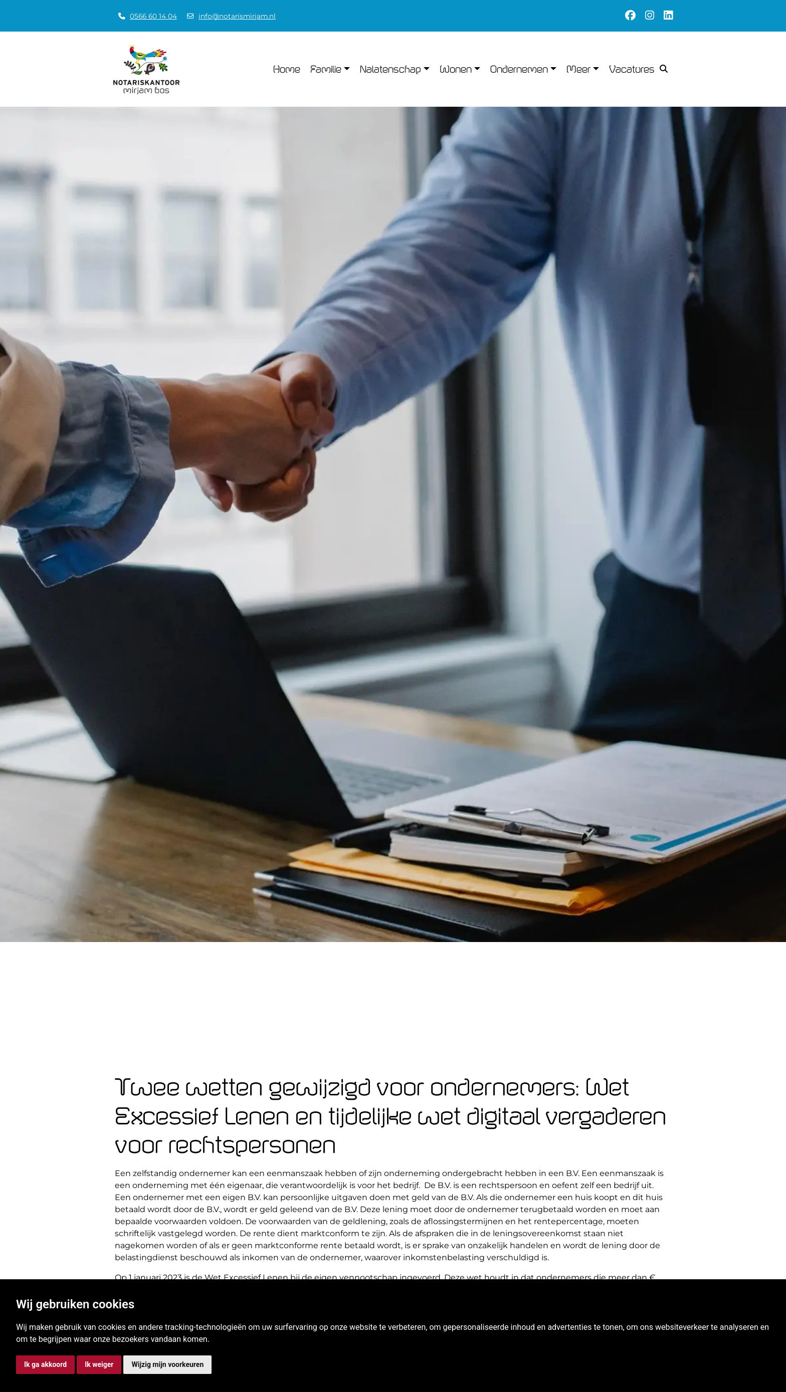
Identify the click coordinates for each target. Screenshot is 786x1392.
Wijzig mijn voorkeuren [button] (167, 1364)
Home (286, 69)
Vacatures (632, 69)
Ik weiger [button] (99, 1364)
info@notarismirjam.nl (237, 16)
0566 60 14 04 (153, 16)
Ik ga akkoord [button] (45, 1364)
